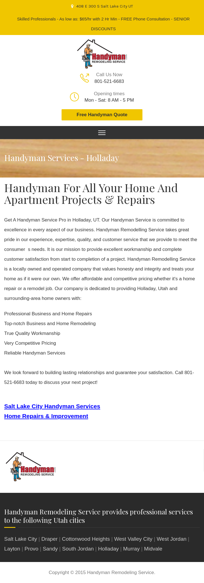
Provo (32, 549)
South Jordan (78, 549)
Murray (131, 549)
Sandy (50, 549)
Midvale (153, 549)
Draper (49, 539)
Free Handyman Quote (102, 114)
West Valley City (133, 539)
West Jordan (171, 539)
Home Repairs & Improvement (46, 416)
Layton (12, 549)
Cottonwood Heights (86, 539)
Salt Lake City (20, 539)
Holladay (108, 549)
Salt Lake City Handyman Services (52, 406)
